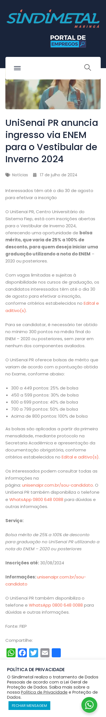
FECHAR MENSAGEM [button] (29, 705)
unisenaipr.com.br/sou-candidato (57, 485)
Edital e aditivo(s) (80, 457)
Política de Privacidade (44, 692)
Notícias (20, 175)
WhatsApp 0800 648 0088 (36, 499)
